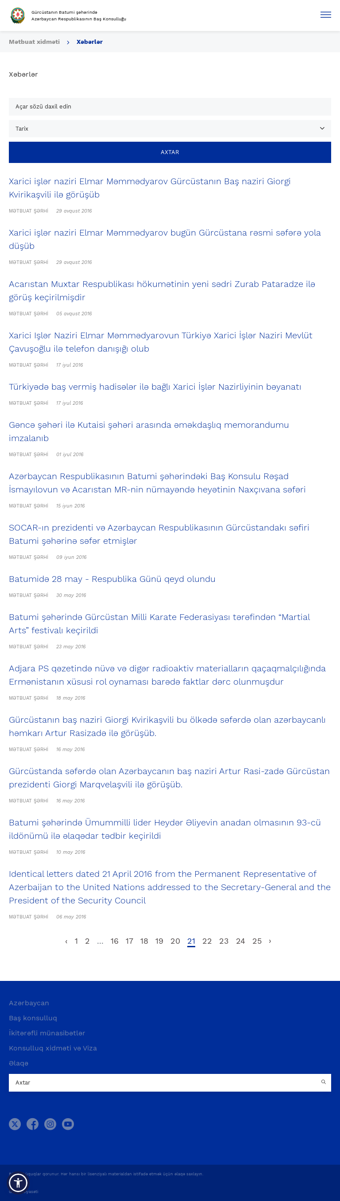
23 (224, 940)
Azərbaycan (29, 1003)
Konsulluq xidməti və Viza (53, 1048)
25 (257, 940)
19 (159, 940)
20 (175, 940)
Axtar (170, 152)
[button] (18, 1183)
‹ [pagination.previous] (66, 940)
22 (207, 940)
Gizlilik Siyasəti (23, 1191)
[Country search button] (324, 1083)
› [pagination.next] (270, 940)
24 (240, 940)
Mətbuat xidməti (34, 41)
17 (129, 940)
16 (115, 940)
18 (144, 940)
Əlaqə (18, 1063)
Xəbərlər (90, 41)
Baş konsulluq (33, 1018)
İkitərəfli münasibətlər (47, 1033)
